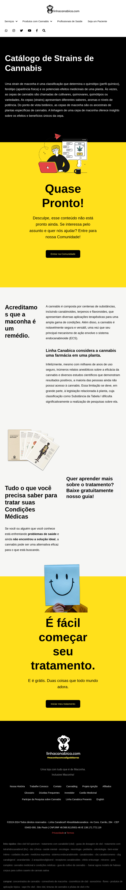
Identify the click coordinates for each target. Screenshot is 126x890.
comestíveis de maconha (54, 881)
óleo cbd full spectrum (28, 844)
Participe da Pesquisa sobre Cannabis (41, 799)
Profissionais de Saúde (69, 21)
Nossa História (17, 786)
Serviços (9, 21)
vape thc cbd (28, 887)
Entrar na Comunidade (63, 254)
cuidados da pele (20, 854)
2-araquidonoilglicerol (42, 859)
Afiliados (107, 786)
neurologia (76, 849)
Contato (57, 786)
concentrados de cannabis (26, 881)
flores (105, 881)
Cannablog (71, 786)
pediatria (87, 849)
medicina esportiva (40, 854)
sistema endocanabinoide (65, 854)
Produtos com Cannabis (35, 21)
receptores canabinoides (68, 859)
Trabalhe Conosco (39, 786)
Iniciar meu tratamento (63, 703)
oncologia (64, 849)
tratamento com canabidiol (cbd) (58, 844)
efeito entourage (90, 859)
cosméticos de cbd (78, 881)
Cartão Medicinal (88, 792)
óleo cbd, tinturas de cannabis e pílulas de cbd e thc (63, 887)
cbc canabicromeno (105, 854)
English (100, 799)
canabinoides (86, 854)
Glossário (29, 792)
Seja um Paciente (97, 21)
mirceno (105, 859)
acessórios (95, 881)
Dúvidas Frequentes (49, 792)
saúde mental (50, 849)
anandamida (23, 859)
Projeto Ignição (90, 786)
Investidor (69, 792)
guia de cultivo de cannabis (71, 865)
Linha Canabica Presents (79, 799)
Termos (70, 833)
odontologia (100, 849)
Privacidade (58, 833)
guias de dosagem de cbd (89, 844)
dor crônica (35, 849)
